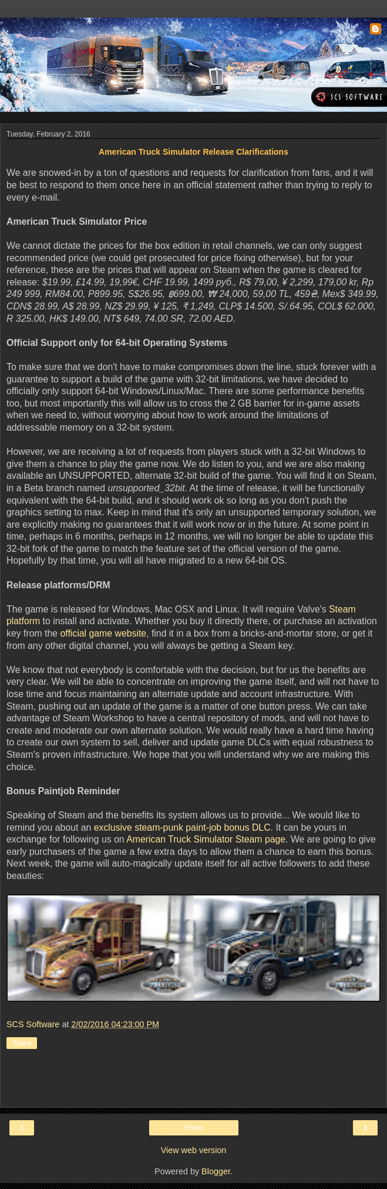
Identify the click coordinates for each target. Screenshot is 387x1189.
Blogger (215, 1171)
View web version (194, 1150)
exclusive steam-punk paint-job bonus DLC (182, 827)
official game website (103, 633)
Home (193, 1128)
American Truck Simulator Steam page (205, 839)
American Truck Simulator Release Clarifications (193, 151)
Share (21, 1043)
